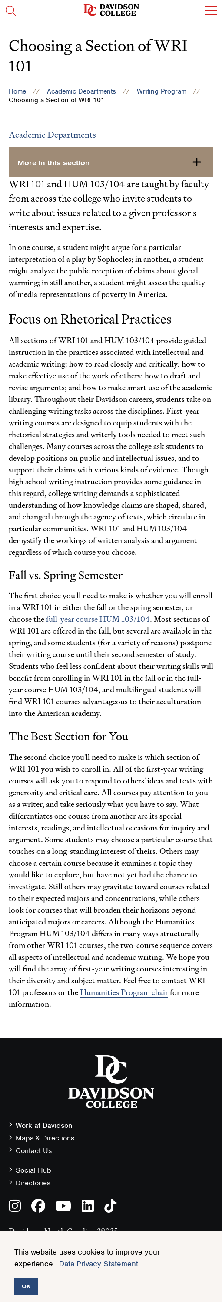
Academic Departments (81, 91)
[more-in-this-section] (111, 162)
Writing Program (161, 91)
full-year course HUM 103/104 (98, 619)
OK (26, 1286)
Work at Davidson (44, 1125)
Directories (33, 1182)
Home (17, 91)
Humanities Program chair (124, 992)
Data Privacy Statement (98, 1263)
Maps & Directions (45, 1138)
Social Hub (33, 1170)
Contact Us (34, 1150)
